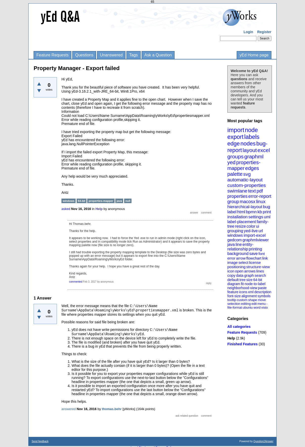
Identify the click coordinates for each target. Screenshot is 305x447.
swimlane (237, 191)
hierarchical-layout (244, 206)
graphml (254, 156)
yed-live (251, 231)
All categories (239, 327)
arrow (241, 258)
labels (251, 137)
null (127, 200)
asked (65, 209)
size (249, 280)
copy (231, 275)
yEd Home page (254, 55)
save (253, 253)
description (262, 292)
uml (267, 217)
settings (255, 217)
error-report (259, 196)
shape (252, 300)
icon (230, 271)
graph (249, 275)
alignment (249, 296)
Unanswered (111, 55)
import (235, 129)
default (233, 280)
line (238, 244)
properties (237, 196)
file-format (234, 307)
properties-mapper (243, 165)
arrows (249, 271)
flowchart (254, 258)
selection (233, 304)
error (231, 258)
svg (247, 174)
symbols (263, 296)
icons (243, 292)
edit (254, 304)
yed (231, 162)
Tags (133, 55)
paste (262, 288)
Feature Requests (52, 55)
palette (235, 174)
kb (259, 211)
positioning (236, 267)
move (262, 300)
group (233, 201)
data (239, 275)
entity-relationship (240, 246)
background (238, 253)
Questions (84, 55)
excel (263, 150)
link (265, 258)
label (231, 211)
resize (240, 226)
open (239, 271)
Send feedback (40, 441)
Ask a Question (158, 55)
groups (235, 156)
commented (75, 281)
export (235, 137)
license (255, 262)
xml (251, 292)
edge (233, 143)
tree (242, 280)
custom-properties (246, 185)
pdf (259, 191)
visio (264, 307)
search (260, 275)
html (241, 211)
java (231, 244)
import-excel (255, 235)
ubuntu (248, 307)
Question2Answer (263, 441)
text (252, 191)
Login (248, 32)
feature (232, 292)
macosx (247, 201)
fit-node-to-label (253, 284)
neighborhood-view (242, 288)
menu (261, 304)
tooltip (231, 300)
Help (231, 338)
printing (255, 249)
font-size (234, 296)
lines (260, 271)
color (251, 226)
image (232, 262)
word (256, 307)
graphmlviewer (256, 240)
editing (246, 304)
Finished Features (242, 344)
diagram (233, 284)
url (260, 231)
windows (235, 235)
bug (266, 206)
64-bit (257, 280)
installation (237, 217)
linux (261, 201)
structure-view (258, 267)
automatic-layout (245, 179)
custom (242, 300)
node (251, 130)
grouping (235, 231)
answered (68, 409)
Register (264, 32)
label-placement (241, 222)
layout (250, 150)
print (267, 211)
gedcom (234, 240)
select (243, 262)
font (261, 253)
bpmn (251, 211)
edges (252, 168)
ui (257, 226)
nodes (248, 143)
